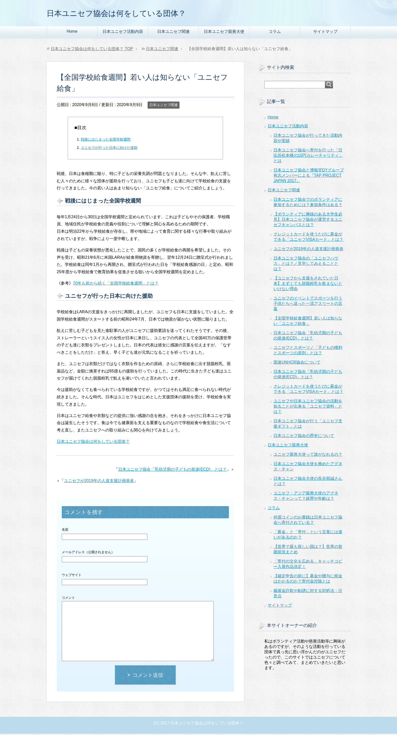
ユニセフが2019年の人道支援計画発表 (99, 482)
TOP (92, 50)
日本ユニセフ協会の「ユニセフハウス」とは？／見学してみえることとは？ (305, 264)
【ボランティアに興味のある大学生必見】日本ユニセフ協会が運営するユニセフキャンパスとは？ (307, 220)
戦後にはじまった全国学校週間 (105, 140)
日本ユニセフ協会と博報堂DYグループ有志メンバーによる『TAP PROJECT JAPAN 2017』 (308, 176)
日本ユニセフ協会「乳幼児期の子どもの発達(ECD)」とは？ (172, 470)
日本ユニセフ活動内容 (123, 33)
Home (72, 32)
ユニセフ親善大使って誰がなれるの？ (307, 455)
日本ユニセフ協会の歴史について (303, 437)
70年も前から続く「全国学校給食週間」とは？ (115, 284)
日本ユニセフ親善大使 (224, 33)
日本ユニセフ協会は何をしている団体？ (130, 13)
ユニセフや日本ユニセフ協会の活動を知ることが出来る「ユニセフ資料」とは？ (307, 407)
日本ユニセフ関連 (173, 33)
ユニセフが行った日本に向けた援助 (109, 149)
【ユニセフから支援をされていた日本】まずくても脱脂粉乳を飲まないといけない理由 (307, 284)
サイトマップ (325, 33)
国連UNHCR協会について (297, 363)
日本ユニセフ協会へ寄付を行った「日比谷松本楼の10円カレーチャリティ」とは (308, 156)
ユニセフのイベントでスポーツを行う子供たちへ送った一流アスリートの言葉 (307, 304)
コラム (275, 33)
